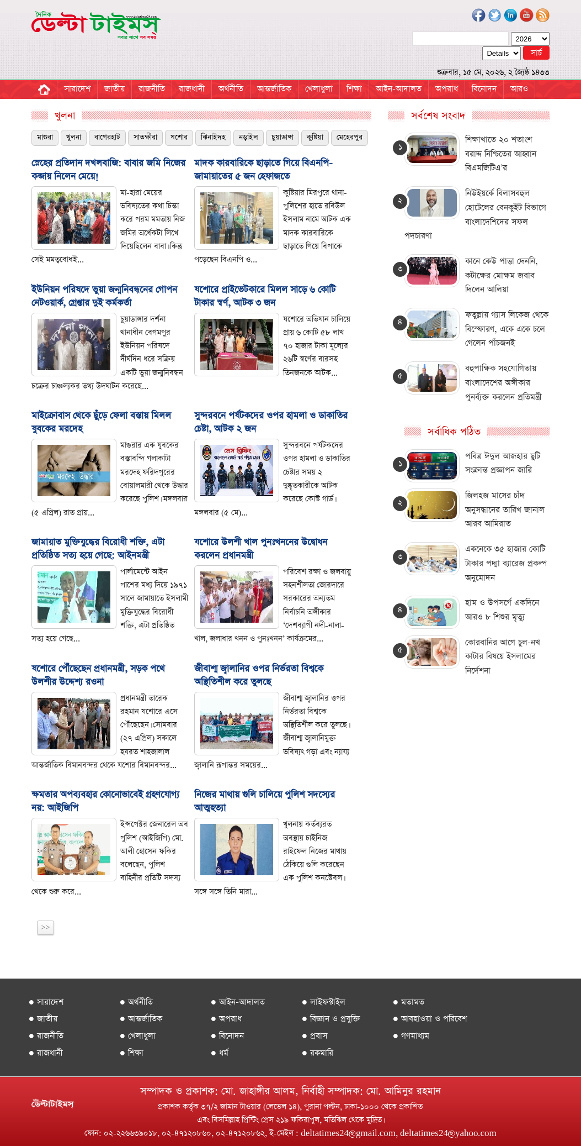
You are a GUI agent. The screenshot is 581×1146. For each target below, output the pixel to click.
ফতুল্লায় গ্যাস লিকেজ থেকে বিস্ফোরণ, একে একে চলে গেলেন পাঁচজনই (506, 329)
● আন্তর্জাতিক (141, 1018)
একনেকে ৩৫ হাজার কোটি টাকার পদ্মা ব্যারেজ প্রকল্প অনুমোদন (506, 563)
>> (45, 927)
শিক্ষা (354, 88)
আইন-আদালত (399, 88)
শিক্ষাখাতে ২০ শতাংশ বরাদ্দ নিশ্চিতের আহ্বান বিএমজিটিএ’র (500, 154)
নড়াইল (248, 137)
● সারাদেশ (46, 1002)
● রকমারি (318, 1053)
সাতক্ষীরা (145, 137)
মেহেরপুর (349, 137)
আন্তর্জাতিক (274, 88)
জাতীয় (114, 88)
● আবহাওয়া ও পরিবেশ (430, 1018)
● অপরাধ (226, 1018)
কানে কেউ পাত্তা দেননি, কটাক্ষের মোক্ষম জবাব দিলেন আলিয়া (501, 275)
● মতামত (409, 1002)
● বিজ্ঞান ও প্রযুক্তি (331, 1018)
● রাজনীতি (46, 1036)
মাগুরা (45, 137)
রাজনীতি (151, 88)
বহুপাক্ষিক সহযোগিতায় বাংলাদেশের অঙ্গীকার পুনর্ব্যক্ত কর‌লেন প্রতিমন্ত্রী (503, 382)
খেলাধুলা (319, 88)
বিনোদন (484, 88)
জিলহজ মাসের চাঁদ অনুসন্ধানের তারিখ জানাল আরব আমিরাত (505, 509)
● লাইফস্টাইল (324, 1002)
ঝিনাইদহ (213, 137)
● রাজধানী (46, 1053)
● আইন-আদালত (238, 1002)
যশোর (179, 137)
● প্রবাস (315, 1036)
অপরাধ (446, 88)
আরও (519, 88)
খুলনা (73, 137)
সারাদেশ (77, 88)
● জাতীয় (43, 1018)
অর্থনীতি (230, 88)
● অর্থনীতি (136, 1002)
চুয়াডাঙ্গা (282, 137)
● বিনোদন (227, 1036)
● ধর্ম (220, 1053)
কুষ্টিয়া (315, 137)
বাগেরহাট (107, 137)
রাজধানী (192, 88)
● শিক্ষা (132, 1053)
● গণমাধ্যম (411, 1036)
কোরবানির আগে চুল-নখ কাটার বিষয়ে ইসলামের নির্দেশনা (502, 656)
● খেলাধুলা (138, 1036)
